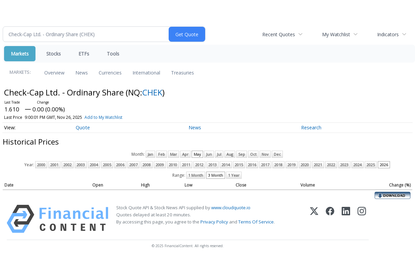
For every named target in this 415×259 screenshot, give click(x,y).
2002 (68, 164)
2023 (344, 164)
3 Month (215, 175)
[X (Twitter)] (314, 219)
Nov (265, 154)
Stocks (53, 53)
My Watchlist (336, 34)
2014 (226, 164)
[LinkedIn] (346, 219)
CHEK (152, 92)
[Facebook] (330, 219)
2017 (265, 164)
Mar (173, 154)
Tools (113, 53)
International (146, 72)
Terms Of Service (256, 222)
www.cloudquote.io (230, 207)
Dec (277, 154)
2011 (186, 164)
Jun (209, 154)
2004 (94, 164)
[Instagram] (362, 219)
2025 (371, 164)
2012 (199, 164)
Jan (150, 154)
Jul (219, 154)
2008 (147, 164)
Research (311, 127)
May (197, 154)
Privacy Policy (214, 222)
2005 (107, 164)
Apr (185, 154)
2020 (305, 164)
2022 (331, 164)
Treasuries (182, 72)
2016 (252, 164)
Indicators (388, 34)
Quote (83, 127)
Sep (241, 154)
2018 (278, 164)
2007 (133, 164)
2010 (173, 164)
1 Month (195, 175)
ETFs (83, 53)
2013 (213, 164)
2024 (357, 164)
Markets (20, 53)
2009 (160, 164)
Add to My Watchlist (103, 117)
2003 (81, 164)
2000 (41, 164)
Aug (229, 154)
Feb (161, 154)
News (81, 72)
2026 (384, 164)
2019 (292, 164)
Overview (54, 72)
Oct (253, 154)
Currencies (110, 72)
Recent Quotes (278, 34)
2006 (120, 164)
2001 (54, 164)
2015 (239, 164)
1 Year (234, 175)
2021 (318, 164)
